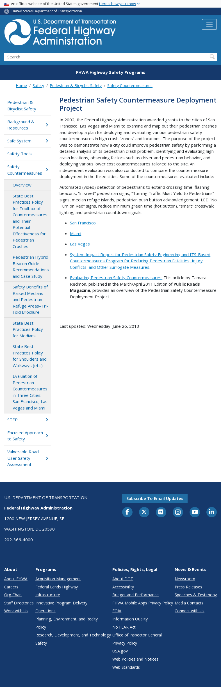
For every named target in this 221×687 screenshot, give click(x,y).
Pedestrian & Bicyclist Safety (76, 85)
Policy (40, 627)
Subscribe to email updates (154, 498)
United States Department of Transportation (47, 11)
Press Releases (188, 587)
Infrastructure (47, 594)
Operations (45, 610)
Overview (22, 185)
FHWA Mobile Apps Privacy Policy (142, 603)
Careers (11, 587)
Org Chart (13, 594)
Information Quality (130, 619)
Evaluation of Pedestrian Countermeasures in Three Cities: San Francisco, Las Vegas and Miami (30, 392)
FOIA (116, 610)
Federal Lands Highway (56, 587)
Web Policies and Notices (135, 659)
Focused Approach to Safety (27, 436)
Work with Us (16, 610)
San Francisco (83, 223)
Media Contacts (189, 603)
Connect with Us (189, 610)
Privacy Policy (124, 643)
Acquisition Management (58, 578)
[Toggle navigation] (209, 24)
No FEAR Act (124, 627)
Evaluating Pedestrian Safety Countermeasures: (116, 277)
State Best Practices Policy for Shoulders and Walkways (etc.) (30, 356)
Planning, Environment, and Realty (66, 619)
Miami (75, 233)
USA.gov (120, 651)
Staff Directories (19, 603)
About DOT (122, 578)
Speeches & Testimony (196, 594)
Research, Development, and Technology (73, 635)
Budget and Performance (135, 594)
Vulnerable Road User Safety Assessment (27, 458)
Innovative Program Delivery (61, 603)
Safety (38, 85)
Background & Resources (27, 125)
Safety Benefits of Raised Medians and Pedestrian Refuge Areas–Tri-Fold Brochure (30, 299)
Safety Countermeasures (129, 85)
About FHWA (16, 578)
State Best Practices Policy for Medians (28, 329)
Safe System (27, 141)
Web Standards (126, 667)
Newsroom (185, 578)
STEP (27, 419)
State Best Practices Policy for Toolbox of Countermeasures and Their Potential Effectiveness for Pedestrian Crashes (30, 221)
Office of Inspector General (137, 635)
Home (21, 85)
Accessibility (123, 587)
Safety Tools (19, 153)
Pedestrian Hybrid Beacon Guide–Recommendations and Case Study (31, 266)
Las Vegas (80, 244)
